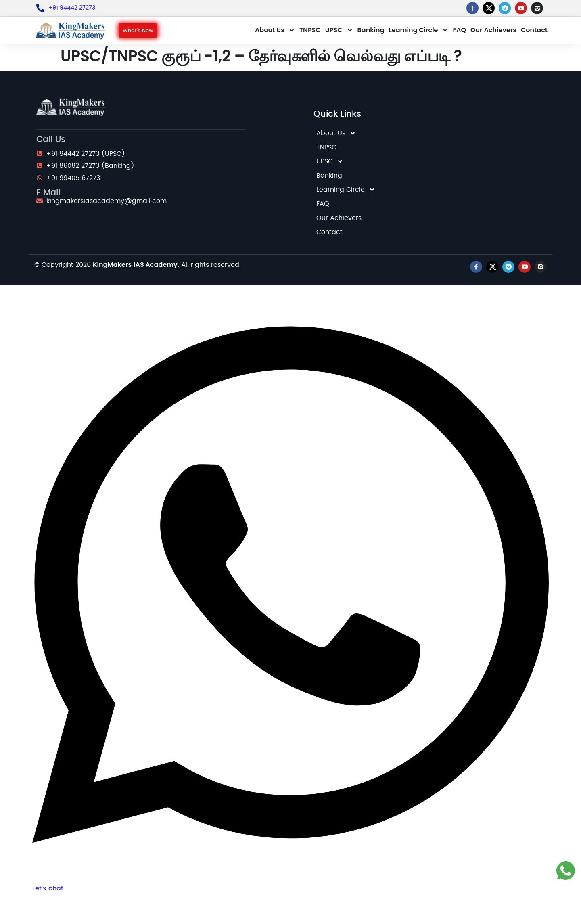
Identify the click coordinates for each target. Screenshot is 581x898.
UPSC (339, 30)
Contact (534, 30)
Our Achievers (493, 30)
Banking (371, 30)
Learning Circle (419, 30)
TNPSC (310, 30)
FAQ (459, 30)
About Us (275, 30)
